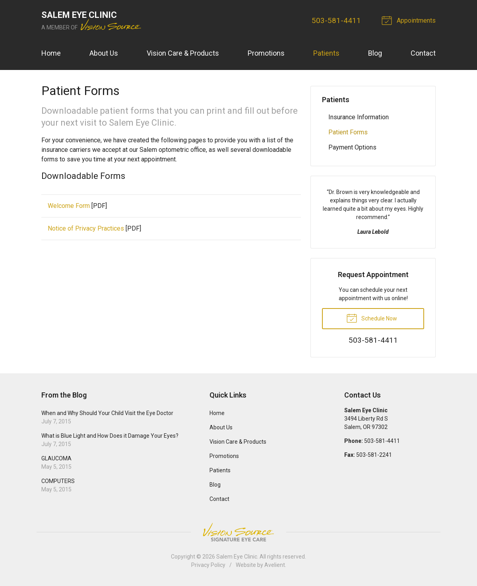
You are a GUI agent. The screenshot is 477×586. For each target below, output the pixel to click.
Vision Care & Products (183, 53)
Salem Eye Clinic (236, 556)
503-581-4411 (336, 20)
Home (51, 53)
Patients (326, 53)
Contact (423, 53)
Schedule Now (371, 317)
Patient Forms (348, 132)
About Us (103, 53)
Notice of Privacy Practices (86, 228)
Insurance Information (358, 117)
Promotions (266, 53)
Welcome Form (69, 206)
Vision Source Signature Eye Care (238, 532)
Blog (375, 53)
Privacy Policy (208, 565)
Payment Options (352, 147)
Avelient (274, 565)
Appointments (410, 19)
